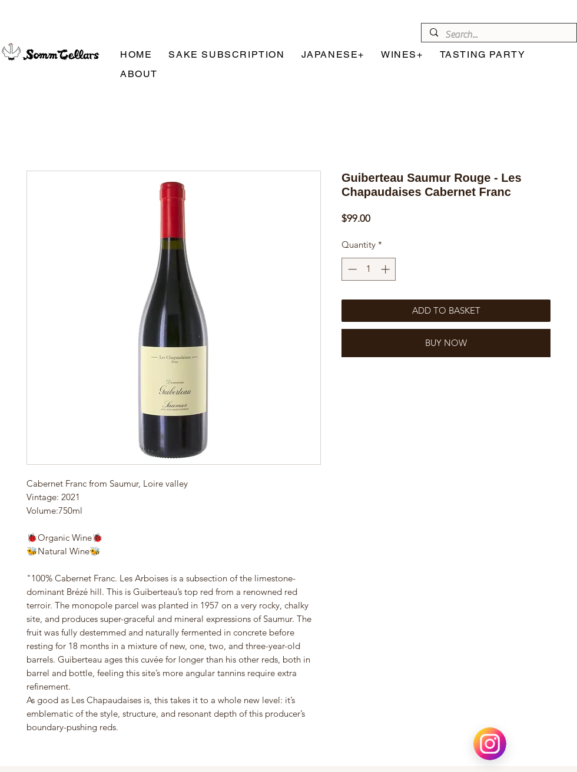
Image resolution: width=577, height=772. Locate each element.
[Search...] (498, 35)
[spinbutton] (369, 269)
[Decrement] (351, 269)
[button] (333, 55)
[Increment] (386, 269)
